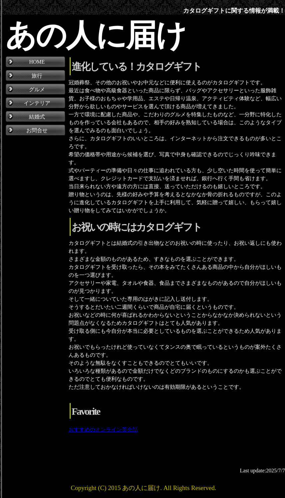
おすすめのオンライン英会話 (103, 429)
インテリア (37, 103)
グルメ (37, 89)
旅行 (37, 76)
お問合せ (37, 130)
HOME (37, 62)
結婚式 (37, 117)
